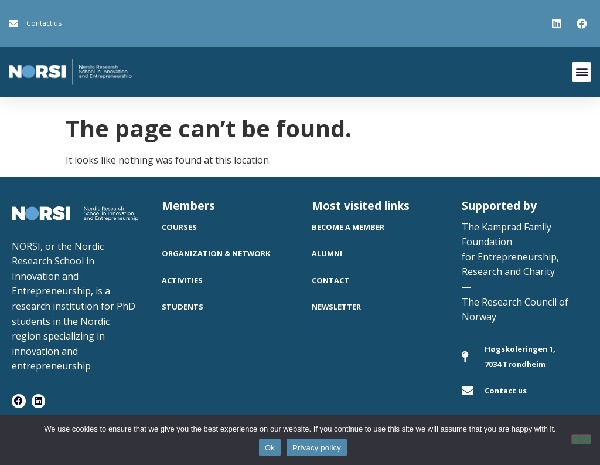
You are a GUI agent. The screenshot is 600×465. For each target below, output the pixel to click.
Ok (270, 447)
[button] (581, 72)
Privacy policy (316, 447)
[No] (581, 439)
